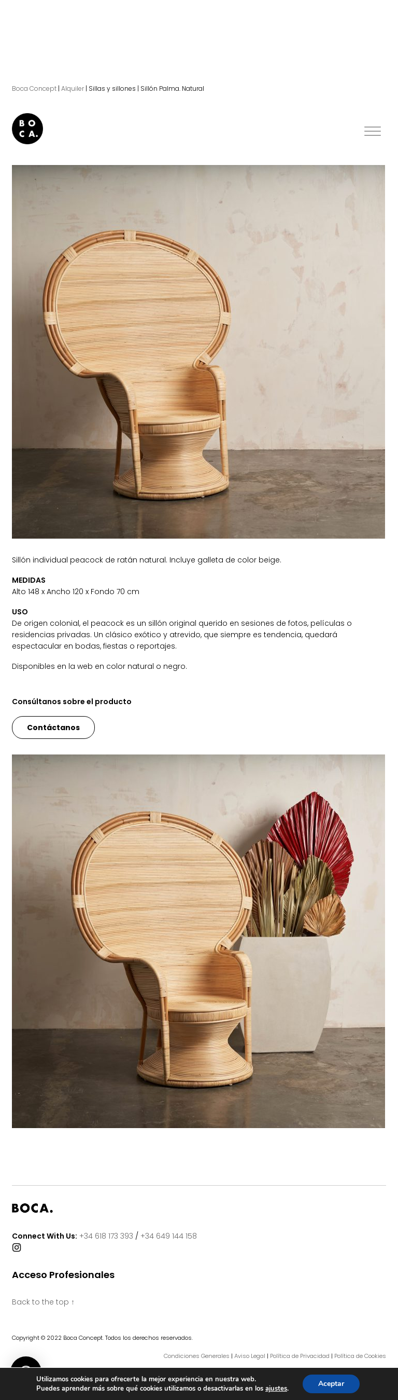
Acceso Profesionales (63, 1275)
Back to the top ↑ (43, 1302)
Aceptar (331, 1384)
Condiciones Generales (197, 1356)
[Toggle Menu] (372, 131)
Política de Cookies (360, 1356)
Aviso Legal (249, 1356)
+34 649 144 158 (168, 1236)
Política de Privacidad (300, 1356)
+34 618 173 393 (106, 1236)
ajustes (276, 1388)
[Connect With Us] (16, 1248)
